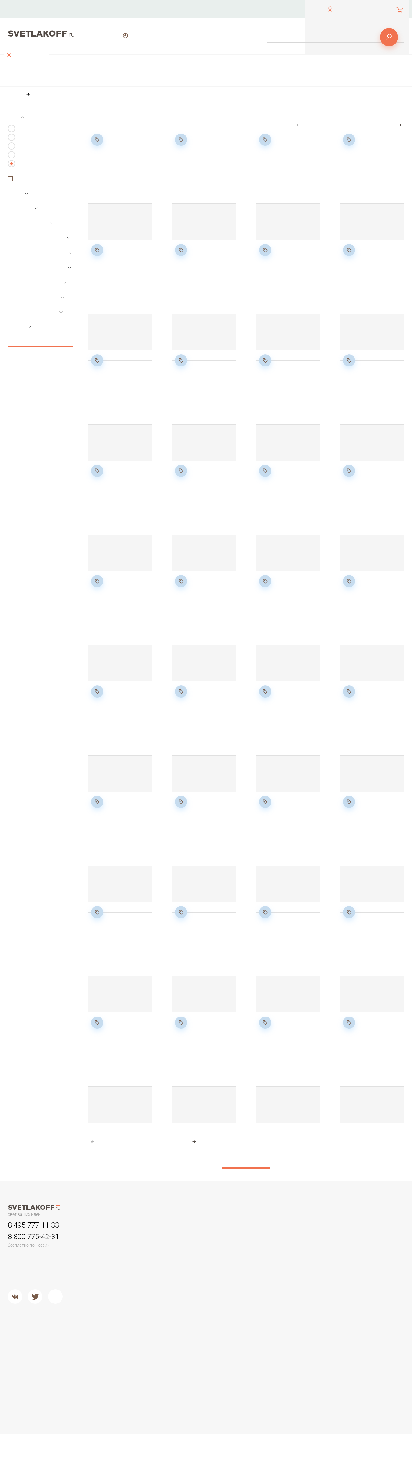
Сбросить (40, 350)
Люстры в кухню (125, 1279)
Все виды (26, 174)
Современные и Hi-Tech (355, 1272)
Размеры (23, 219)
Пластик (265, 1264)
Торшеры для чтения (130, 1344)
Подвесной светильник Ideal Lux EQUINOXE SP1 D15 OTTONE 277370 (204, 557)
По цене (129, 126)
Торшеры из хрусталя (131, 1382)
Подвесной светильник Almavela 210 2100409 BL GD (117, 668)
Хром (188, 1310)
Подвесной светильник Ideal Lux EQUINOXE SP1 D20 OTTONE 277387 (367, 668)
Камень (264, 1256)
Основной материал (37, 292)
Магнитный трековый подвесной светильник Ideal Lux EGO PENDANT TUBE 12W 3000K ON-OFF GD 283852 (201, 894)
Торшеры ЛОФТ (125, 1351)
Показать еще (246, 1166)
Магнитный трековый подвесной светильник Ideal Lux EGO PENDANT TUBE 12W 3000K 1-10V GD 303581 (118, 1115)
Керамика (267, 1249)
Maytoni (190, 1344)
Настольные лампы (351, 1235)
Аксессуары (29, 156)
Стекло (264, 1279)
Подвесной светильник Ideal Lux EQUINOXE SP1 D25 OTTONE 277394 (199, 999)
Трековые (193, 1249)
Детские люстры (125, 1272)
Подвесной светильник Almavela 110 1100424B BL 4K (201, 337)
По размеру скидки (213, 126)
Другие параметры (36, 322)
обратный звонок (23, 13)
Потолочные (122, 1294)
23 (388, 135)
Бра (260, 1235)
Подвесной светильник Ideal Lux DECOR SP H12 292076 (368, 447)
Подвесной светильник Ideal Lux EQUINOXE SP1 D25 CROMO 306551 (116, 999)
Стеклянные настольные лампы (363, 1264)
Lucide (189, 1367)
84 (149, 138)
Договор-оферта (27, 1341)
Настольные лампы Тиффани (360, 1256)
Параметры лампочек (39, 248)
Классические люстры (131, 1256)
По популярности (165, 126)
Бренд (19, 337)
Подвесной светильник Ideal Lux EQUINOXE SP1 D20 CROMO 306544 (284, 668)
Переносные (196, 1264)
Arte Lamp (192, 1359)
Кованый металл (273, 1287)
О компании (187, 8)
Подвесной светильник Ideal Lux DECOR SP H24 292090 (200, 778)
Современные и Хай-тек (133, 1374)
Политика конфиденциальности (42, 1347)
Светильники (30, 147)
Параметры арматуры (39, 278)
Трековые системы (36, 165)
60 (137, 138)
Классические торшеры (133, 1367)
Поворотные (33, 189)
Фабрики (191, 1331)
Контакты (141, 8)
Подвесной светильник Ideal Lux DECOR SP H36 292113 (368, 888)
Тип (16, 127)
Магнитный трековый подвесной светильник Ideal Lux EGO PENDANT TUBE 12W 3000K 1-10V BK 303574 (369, 1005)
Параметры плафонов (40, 263)
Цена (18, 204)
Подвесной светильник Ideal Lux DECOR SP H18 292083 (284, 557)
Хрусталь (266, 1294)
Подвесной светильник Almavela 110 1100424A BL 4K (117, 337)
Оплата (232, 8)
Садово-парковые (201, 1272)
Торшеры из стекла (128, 1390)
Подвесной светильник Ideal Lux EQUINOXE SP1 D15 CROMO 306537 (120, 557)
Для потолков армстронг (208, 1256)
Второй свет (121, 1287)
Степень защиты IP (36, 307)
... (377, 135)
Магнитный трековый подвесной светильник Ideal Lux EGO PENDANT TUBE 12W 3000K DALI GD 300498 (369, 1115)
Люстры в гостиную (128, 1264)
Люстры (24, 139)
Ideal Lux (191, 1351)
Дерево (265, 1272)
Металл (190, 1302)
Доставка (274, 8)
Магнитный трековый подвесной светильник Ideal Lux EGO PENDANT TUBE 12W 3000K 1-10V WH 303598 (202, 1115)
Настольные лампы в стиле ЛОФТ (365, 1279)
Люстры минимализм (130, 1249)
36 (123, 138)
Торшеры (118, 1331)
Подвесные (121, 1302)
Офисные (340, 1249)
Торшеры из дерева (129, 1359)
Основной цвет (31, 233)
